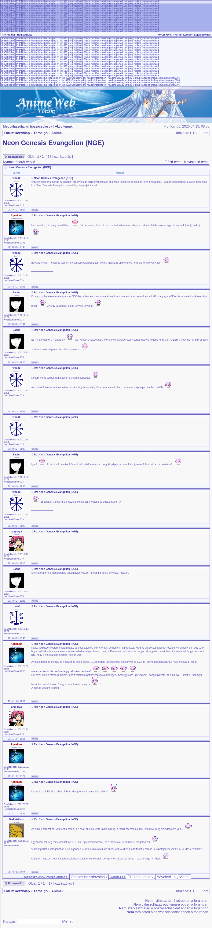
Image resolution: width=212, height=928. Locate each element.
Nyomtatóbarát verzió (19, 162)
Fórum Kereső (182, 34)
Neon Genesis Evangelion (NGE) (53, 143)
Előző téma (173, 162)
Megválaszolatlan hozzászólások (27, 126)
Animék (57, 133)
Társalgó (40, 133)
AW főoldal (8, 34)
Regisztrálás (24, 34)
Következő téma (196, 162)
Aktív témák (64, 126)
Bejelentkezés (202, 34)
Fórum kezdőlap (17, 133)
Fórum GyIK (165, 34)
